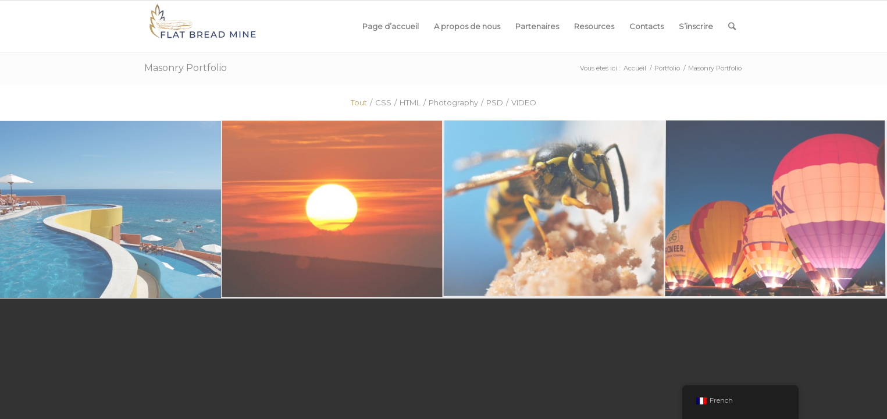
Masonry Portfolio (185, 67)
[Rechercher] (732, 26)
